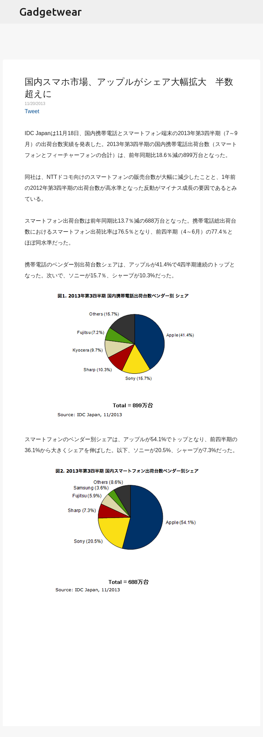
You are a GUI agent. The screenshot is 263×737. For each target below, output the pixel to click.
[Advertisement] (131, 663)
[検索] (253, 12)
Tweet (32, 111)
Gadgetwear (50, 11)
